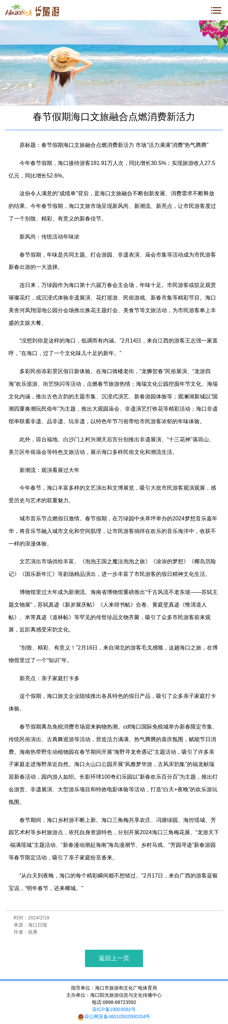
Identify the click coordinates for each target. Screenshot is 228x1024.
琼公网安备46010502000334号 (113, 1016)
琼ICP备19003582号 (114, 1009)
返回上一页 (114, 958)
